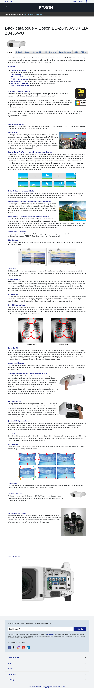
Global (81, 1)
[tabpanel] (47, 330)
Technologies (12, 674)
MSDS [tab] (76, 52)
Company (11, 680)
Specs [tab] (27, 52)
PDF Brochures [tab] (50, 52)
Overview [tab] (10, 52)
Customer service (13, 657)
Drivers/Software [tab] (65, 52)
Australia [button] (8, 1)
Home (74, 1)
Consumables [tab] (37, 52)
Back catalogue (16, 14)
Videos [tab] (83, 52)
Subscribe (79, 629)
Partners (10, 668)
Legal (9, 663)
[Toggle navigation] (6, 8)
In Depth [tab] (19, 52)
